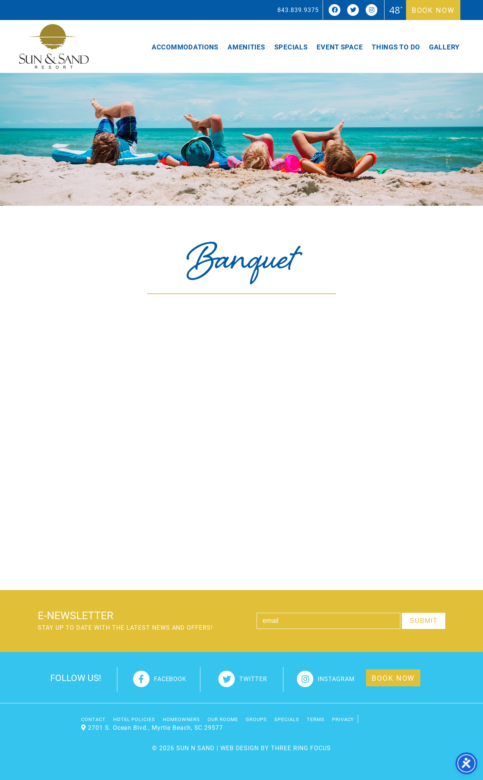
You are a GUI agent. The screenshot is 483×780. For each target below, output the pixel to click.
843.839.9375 (298, 10)
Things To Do (396, 46)
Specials (291, 46)
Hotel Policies (134, 719)
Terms (316, 719)
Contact (93, 719)
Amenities (246, 46)
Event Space (340, 46)
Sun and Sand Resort (54, 46)
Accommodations (185, 46)
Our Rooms (223, 719)
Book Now (433, 10)
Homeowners (181, 719)
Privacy (343, 719)
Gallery (444, 46)
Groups (256, 719)
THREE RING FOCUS (301, 748)
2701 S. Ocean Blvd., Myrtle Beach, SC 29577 (155, 727)
